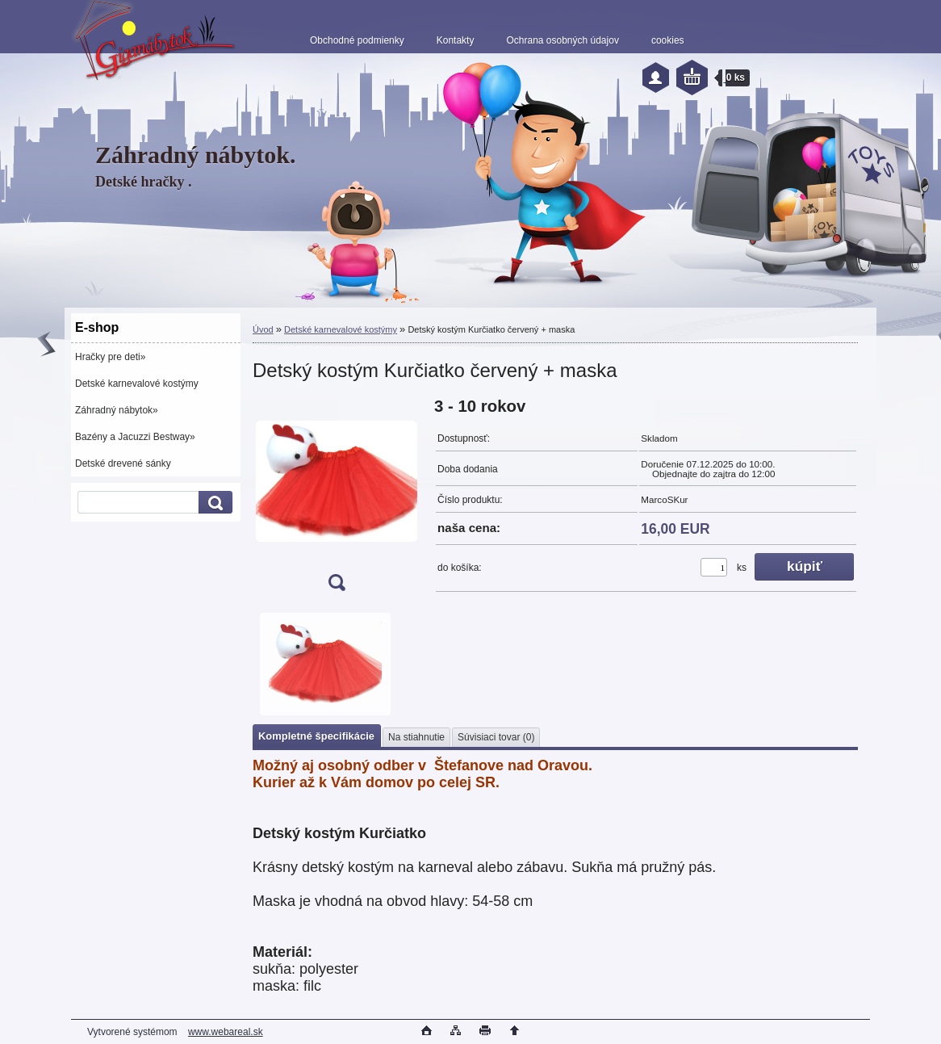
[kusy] (714, 567)
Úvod (263, 329)
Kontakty (456, 40)
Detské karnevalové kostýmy (137, 383)
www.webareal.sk (225, 1032)
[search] (213, 502)
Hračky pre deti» (110, 357)
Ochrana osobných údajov (562, 40)
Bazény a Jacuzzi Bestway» (135, 436)
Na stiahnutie (416, 737)
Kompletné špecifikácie (316, 736)
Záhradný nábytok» (116, 410)
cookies (667, 40)
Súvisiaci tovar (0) (496, 737)
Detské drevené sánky (123, 463)
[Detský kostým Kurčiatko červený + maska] (336, 499)
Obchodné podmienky (357, 40)
